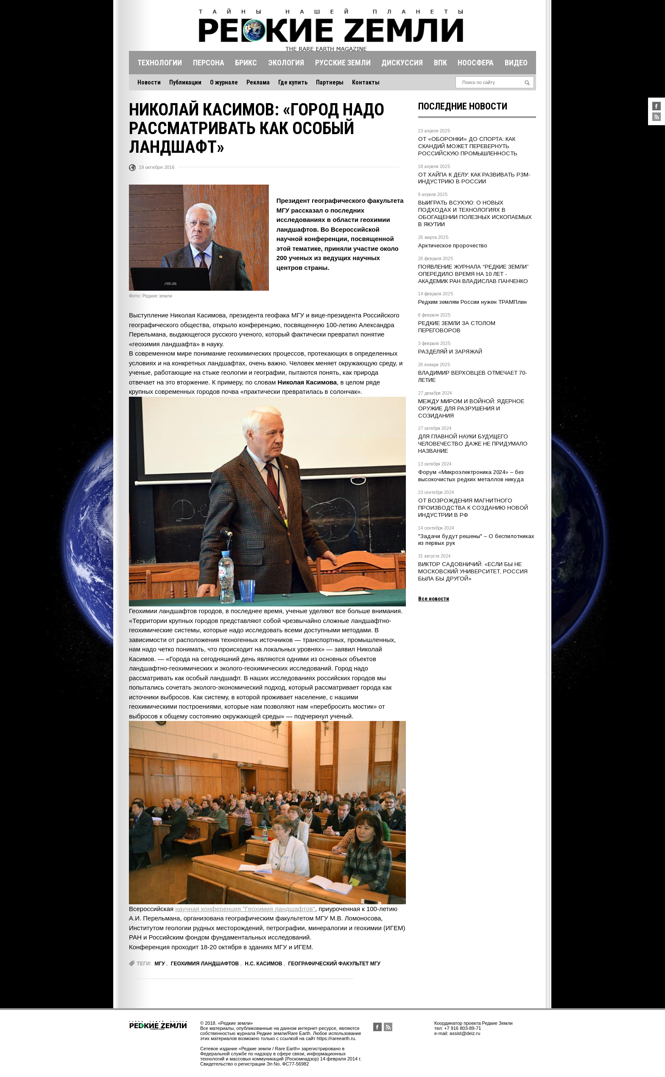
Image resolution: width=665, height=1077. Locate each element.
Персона (208, 62)
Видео (516, 62)
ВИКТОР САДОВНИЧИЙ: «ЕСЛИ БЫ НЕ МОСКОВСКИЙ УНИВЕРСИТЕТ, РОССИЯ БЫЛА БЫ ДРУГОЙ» (473, 571)
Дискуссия (402, 62)
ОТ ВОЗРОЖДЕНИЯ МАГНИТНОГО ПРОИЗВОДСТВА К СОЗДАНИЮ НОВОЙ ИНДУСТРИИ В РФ (473, 507)
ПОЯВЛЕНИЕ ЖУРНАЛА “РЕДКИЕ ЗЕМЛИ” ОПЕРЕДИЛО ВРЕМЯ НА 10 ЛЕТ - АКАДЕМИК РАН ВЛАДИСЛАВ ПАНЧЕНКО (473, 274)
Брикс (246, 62)
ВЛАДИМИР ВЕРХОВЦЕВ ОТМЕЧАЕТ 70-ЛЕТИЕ (472, 376)
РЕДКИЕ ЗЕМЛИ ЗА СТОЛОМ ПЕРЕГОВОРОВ (456, 327)
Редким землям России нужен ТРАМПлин (472, 302)
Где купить (292, 82)
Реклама (258, 82)
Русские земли (343, 62)
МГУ (159, 964)
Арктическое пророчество (452, 245)
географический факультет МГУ (334, 964)
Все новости (433, 598)
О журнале (224, 82)
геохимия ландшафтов (205, 964)
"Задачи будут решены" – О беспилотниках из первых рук (476, 540)
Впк (440, 62)
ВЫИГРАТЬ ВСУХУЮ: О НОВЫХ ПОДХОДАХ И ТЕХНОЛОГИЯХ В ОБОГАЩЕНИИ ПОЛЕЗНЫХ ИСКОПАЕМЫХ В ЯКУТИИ (475, 213)
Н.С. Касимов (263, 964)
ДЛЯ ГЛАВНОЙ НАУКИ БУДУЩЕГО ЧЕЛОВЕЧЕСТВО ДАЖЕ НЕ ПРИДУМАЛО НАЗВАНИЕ (473, 443)
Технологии (159, 62)
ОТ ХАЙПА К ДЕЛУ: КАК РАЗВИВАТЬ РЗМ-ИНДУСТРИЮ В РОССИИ (474, 178)
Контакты (366, 82)
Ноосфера (476, 62)
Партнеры (330, 82)
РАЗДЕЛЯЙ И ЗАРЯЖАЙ (450, 351)
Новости (149, 82)
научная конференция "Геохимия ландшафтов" (245, 908)
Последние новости (462, 106)
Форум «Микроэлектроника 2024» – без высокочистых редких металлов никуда (471, 475)
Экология (286, 62)
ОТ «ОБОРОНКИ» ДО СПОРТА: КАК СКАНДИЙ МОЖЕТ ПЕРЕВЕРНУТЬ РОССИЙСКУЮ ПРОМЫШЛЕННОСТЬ (467, 146)
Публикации (185, 82)
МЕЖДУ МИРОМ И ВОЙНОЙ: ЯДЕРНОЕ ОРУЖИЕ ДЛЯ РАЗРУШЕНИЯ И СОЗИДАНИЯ (471, 408)
